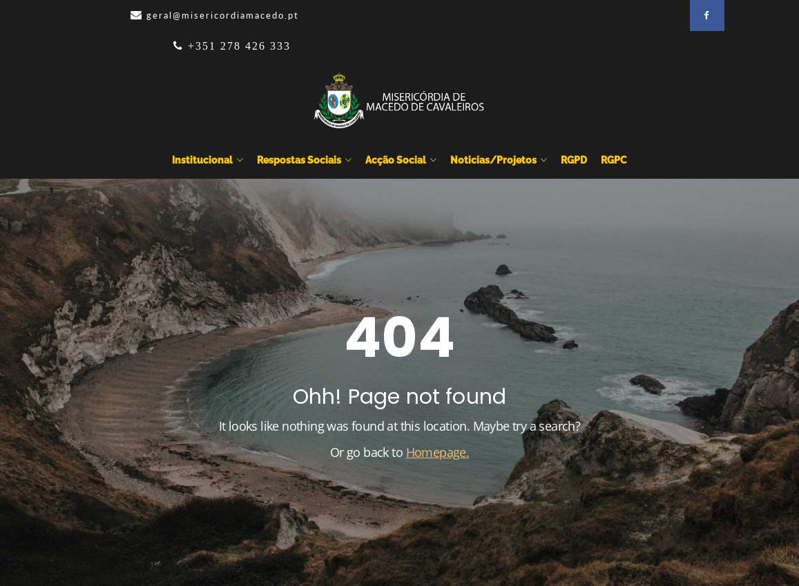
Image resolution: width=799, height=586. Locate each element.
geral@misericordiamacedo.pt (222, 15)
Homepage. (438, 452)
